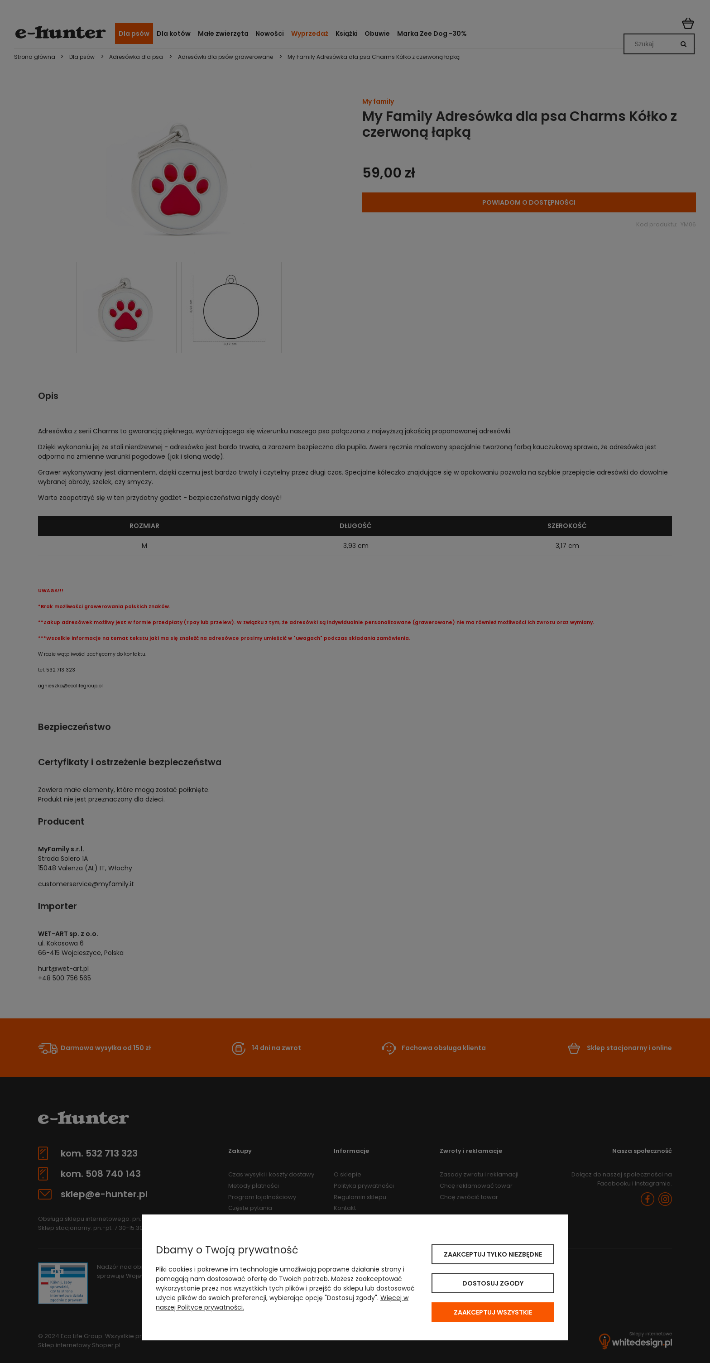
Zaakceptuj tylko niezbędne (493, 1254)
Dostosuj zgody (492, 1283)
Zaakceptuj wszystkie (493, 1312)
